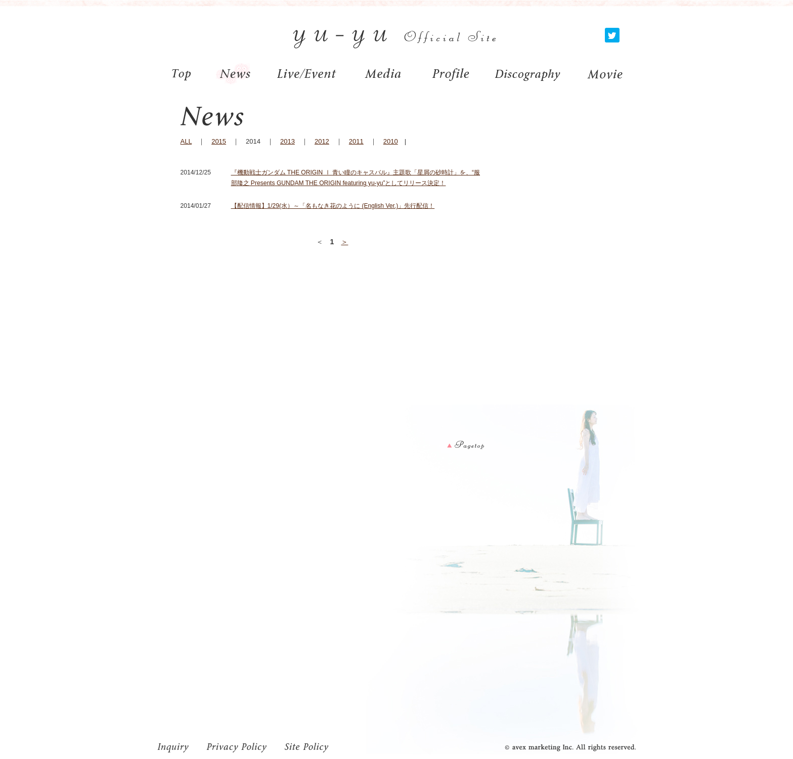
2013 (287, 141)
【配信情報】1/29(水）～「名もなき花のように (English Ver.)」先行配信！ (333, 205)
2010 (390, 141)
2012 (322, 141)
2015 (218, 141)
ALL (186, 141)
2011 (356, 141)
